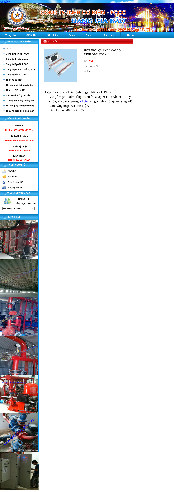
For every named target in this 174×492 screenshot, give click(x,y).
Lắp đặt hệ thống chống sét (20, 100)
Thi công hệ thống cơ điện (19, 85)
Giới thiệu (31, 35)
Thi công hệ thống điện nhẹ (20, 106)
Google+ (5, 1)
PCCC (9, 49)
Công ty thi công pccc (17, 59)
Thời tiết (12, 171)
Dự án (72, 35)
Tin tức (89, 35)
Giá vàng (12, 176)
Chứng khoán (15, 188)
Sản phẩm (52, 35)
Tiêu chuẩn (109, 35)
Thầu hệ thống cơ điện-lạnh (20, 111)
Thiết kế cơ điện (14, 80)
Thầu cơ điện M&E (15, 90)
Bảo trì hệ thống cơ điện (18, 95)
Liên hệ (130, 35)
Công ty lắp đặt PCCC (17, 64)
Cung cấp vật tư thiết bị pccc (20, 69)
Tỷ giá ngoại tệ (15, 182)
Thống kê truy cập (18, 193)
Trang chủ (10, 35)
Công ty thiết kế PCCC (17, 54)
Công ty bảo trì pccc (16, 74)
